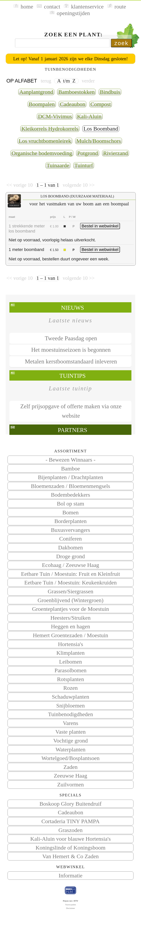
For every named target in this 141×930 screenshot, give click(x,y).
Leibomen (70, 661)
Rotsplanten (70, 679)
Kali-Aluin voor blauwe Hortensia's (70, 839)
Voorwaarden (70, 904)
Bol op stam (70, 503)
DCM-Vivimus (55, 116)
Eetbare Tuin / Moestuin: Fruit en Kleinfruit (70, 574)
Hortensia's (70, 644)
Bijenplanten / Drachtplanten (70, 477)
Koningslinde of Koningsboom (70, 847)
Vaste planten (70, 732)
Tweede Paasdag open (71, 338)
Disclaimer (70, 908)
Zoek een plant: (73, 34)
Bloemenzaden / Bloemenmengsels (70, 486)
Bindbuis (110, 92)
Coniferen (70, 538)
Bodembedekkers (70, 495)
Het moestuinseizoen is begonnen (71, 349)
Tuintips (72, 375)
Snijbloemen (70, 705)
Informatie (71, 875)
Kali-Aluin (89, 116)
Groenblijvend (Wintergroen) (71, 600)
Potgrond (87, 153)
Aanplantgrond (36, 92)
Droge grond (70, 556)
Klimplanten (70, 653)
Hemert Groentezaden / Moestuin (70, 635)
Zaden (71, 767)
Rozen (70, 688)
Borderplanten (70, 521)
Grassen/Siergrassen (70, 591)
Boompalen (42, 104)
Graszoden (70, 830)
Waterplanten (70, 749)
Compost (100, 104)
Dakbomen (70, 547)
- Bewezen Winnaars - (70, 460)
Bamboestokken (76, 92)
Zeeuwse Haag (70, 775)
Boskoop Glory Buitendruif (70, 804)
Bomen (70, 512)
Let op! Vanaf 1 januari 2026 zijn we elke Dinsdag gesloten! (70, 58)
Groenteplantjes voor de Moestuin (70, 609)
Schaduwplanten (70, 697)
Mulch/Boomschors (98, 141)
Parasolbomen (70, 670)
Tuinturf (83, 165)
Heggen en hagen (70, 626)
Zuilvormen (70, 784)
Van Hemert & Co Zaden (70, 856)
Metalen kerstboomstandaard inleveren (71, 361)
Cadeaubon (70, 812)
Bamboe (70, 468)
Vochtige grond (70, 740)
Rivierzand (115, 153)
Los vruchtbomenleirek (45, 141)
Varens (70, 723)
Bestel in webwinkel (100, 226)
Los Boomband (100, 128)
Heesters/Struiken (70, 618)
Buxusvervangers (70, 530)
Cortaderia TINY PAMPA (70, 821)
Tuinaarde (58, 165)
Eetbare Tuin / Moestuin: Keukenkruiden (70, 582)
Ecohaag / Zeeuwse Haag (70, 565)
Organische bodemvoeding (42, 153)
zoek (121, 43)
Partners (72, 430)
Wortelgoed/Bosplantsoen (70, 758)
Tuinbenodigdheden (70, 714)
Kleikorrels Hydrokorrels (49, 128)
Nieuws (72, 307)
